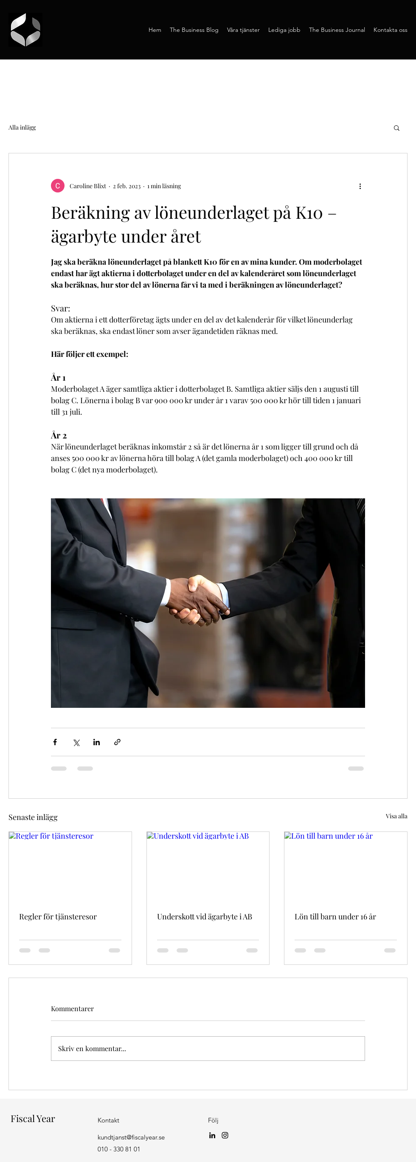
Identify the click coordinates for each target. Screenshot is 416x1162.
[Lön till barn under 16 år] (345, 866)
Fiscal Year (31, 1118)
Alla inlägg (22, 127)
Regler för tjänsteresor (58, 916)
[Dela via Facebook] (55, 742)
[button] (397, 127)
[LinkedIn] (212, 1135)
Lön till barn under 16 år (335, 916)
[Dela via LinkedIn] (97, 742)
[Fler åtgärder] (360, 186)
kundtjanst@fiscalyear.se (131, 1137)
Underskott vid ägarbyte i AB (204, 916)
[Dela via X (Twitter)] (76, 742)
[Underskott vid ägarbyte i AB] (208, 866)
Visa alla (397, 816)
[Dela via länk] (117, 742)
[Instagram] (225, 1135)
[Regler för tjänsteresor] (70, 866)
